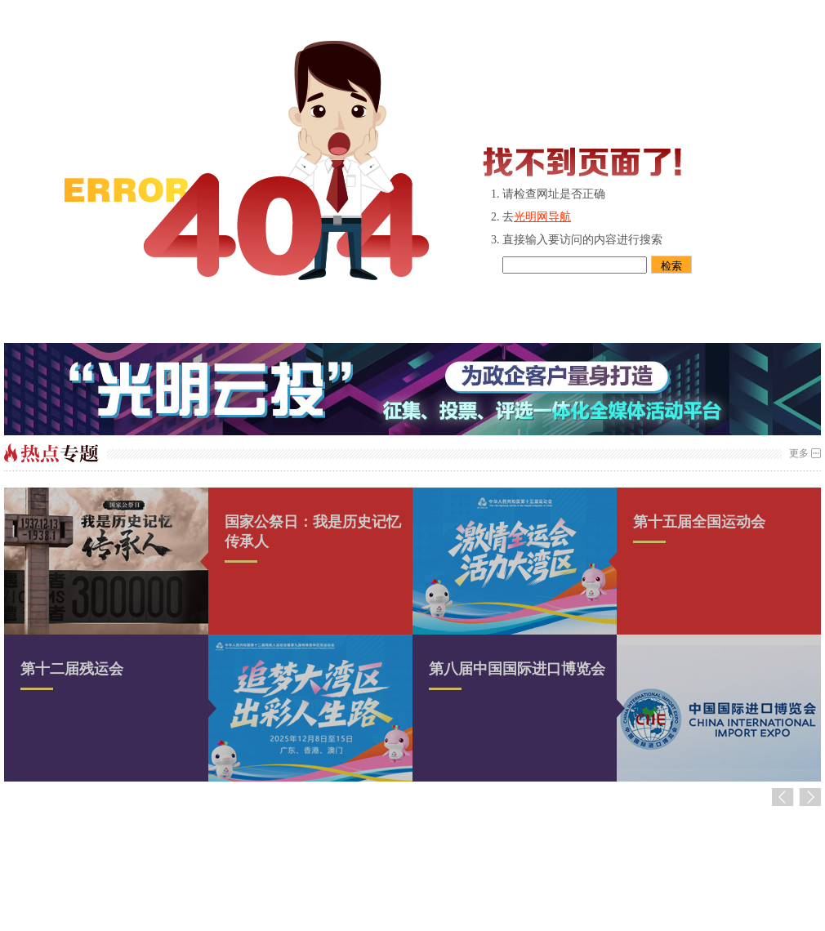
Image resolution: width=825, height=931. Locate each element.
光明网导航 (542, 217)
